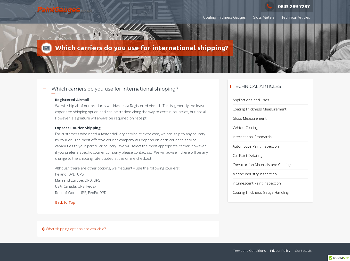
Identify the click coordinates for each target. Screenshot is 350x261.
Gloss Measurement (250, 118)
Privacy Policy (280, 251)
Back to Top (65, 202)
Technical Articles (296, 18)
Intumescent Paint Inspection (257, 183)
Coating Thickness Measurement (259, 109)
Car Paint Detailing (247, 155)
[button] (128, 89)
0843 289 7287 (287, 6)
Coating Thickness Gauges (224, 18)
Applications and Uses (251, 99)
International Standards (252, 136)
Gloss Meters (263, 18)
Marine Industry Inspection (255, 173)
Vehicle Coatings (246, 127)
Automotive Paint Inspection (256, 146)
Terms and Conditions (249, 251)
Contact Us (303, 251)
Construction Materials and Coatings (262, 164)
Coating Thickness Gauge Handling (261, 192)
